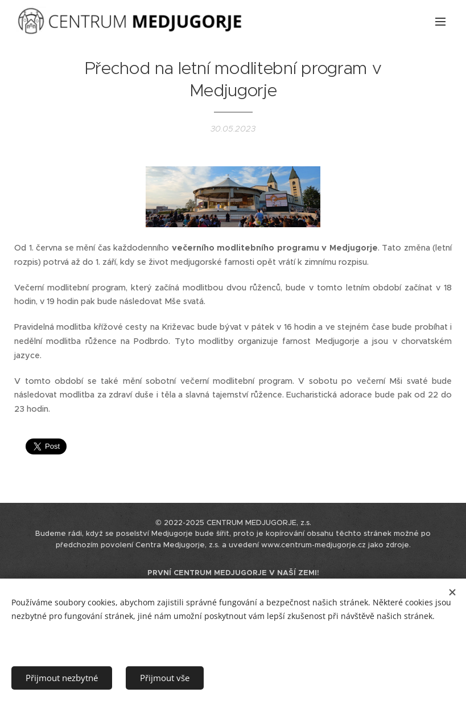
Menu (440, 21)
